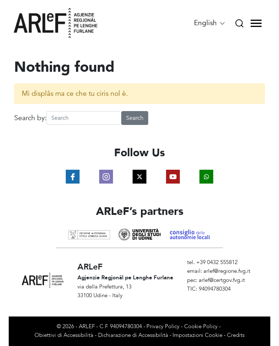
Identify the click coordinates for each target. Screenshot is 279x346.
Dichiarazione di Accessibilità (133, 335)
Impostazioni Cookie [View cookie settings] (197, 335)
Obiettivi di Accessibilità (64, 335)
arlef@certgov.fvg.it (222, 280)
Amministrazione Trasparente (222, 298)
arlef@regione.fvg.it (226, 271)
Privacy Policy (162, 326)
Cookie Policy (201, 326)
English (210, 23)
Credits (235, 335)
